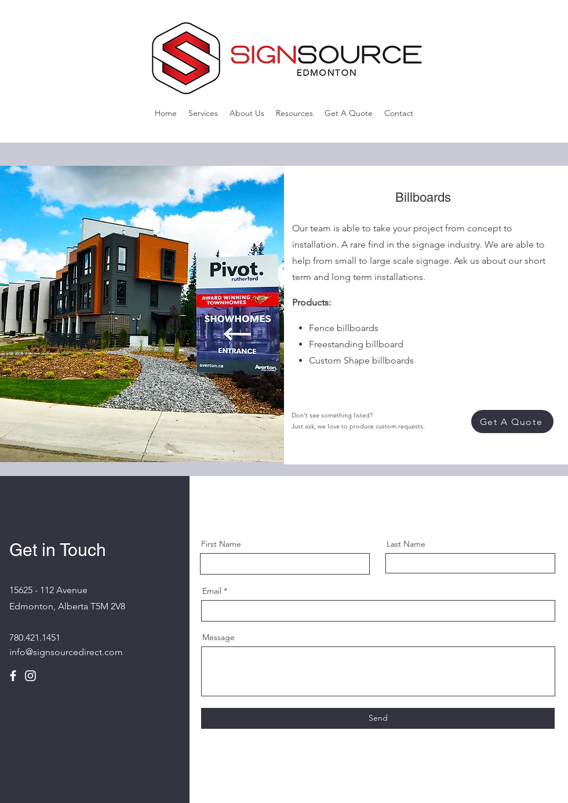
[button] (203, 113)
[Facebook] (13, 675)
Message (218, 637)
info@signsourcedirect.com (66, 651)
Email (211, 591)
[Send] (378, 718)
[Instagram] (30, 675)
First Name (221, 544)
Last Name (406, 544)
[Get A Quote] (512, 421)
